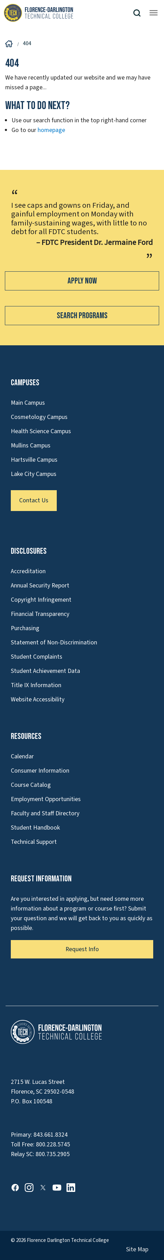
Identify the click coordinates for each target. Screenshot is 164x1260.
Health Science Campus (41, 431)
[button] (140, 13)
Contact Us (33, 500)
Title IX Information (36, 685)
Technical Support (34, 842)
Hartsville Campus (34, 459)
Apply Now (82, 281)
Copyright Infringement (41, 599)
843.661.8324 (50, 1134)
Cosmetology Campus (39, 417)
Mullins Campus (30, 445)
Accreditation (28, 571)
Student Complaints (36, 656)
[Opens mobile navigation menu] (154, 13)
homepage (51, 130)
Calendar (22, 756)
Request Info (82, 949)
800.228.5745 (53, 1144)
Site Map (137, 1249)
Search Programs (82, 316)
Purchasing (25, 628)
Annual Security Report (40, 585)
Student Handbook (35, 827)
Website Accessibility (37, 699)
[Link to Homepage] (68, 12)
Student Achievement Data (45, 671)
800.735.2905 (53, 1154)
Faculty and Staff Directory (45, 813)
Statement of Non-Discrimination (54, 642)
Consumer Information (40, 770)
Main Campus (28, 402)
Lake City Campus (33, 474)
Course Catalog (31, 785)
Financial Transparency (40, 614)
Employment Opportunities (46, 799)
